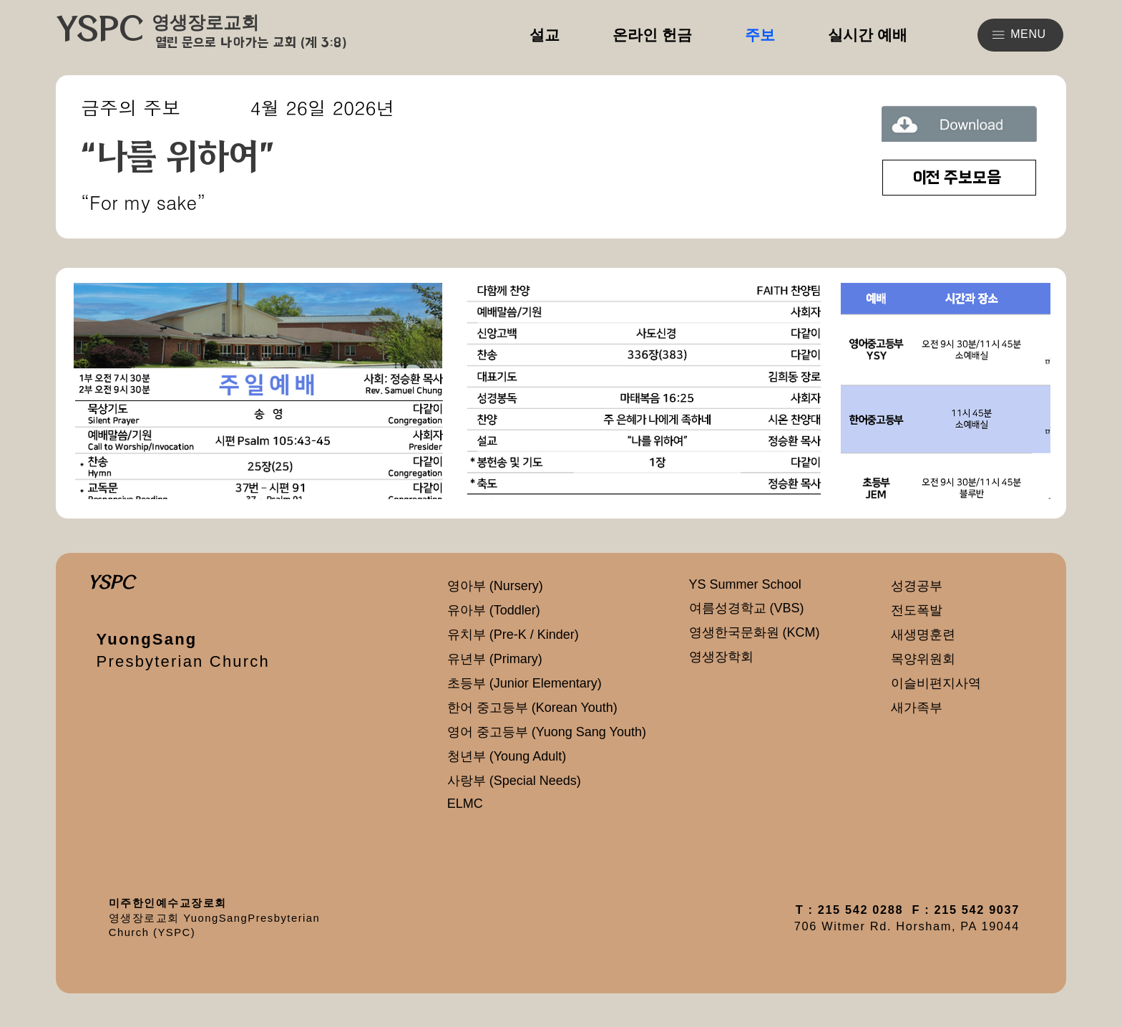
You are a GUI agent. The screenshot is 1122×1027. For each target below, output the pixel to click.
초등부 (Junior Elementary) (524, 683)
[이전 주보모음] (959, 178)
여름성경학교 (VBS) (746, 608)
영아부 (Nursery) (495, 586)
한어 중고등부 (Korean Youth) (532, 707)
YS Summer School (745, 584)
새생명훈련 (923, 634)
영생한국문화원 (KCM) (754, 632)
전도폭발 (916, 610)
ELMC (465, 803)
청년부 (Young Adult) (506, 756)
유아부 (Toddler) (493, 610)
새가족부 (916, 707)
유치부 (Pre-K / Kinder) (513, 634)
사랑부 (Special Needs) (514, 780)
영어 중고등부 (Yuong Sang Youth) (546, 732)
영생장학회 (721, 657)
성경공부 (916, 586)
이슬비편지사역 (936, 683)
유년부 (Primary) (494, 659)
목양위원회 (923, 659)
